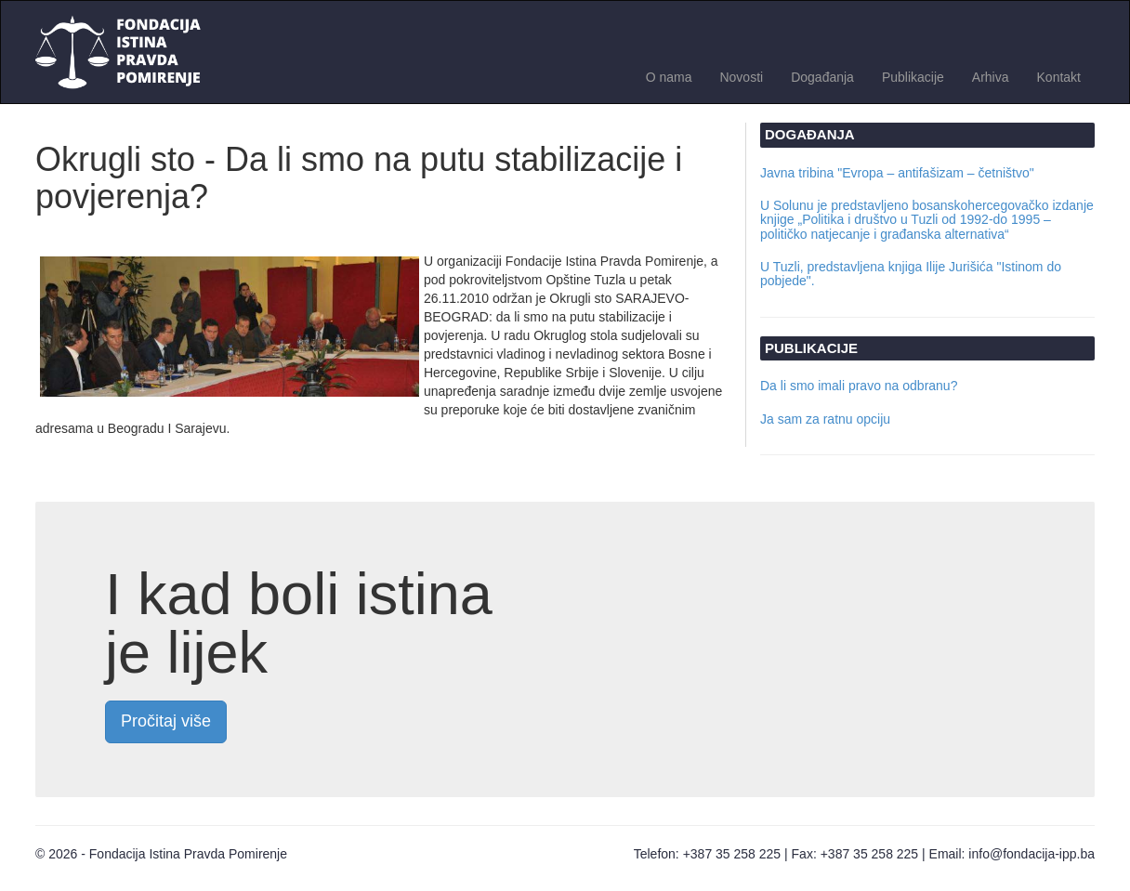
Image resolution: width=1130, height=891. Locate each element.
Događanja (822, 77)
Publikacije (913, 77)
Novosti (741, 77)
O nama (669, 77)
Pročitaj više (166, 721)
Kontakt (1059, 77)
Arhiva (990, 77)
